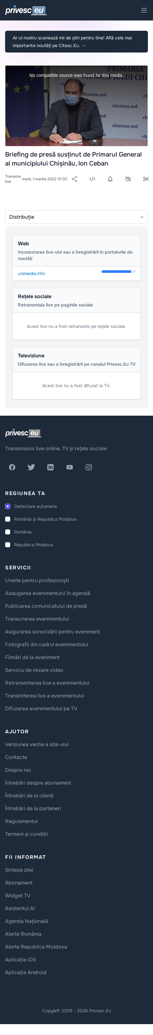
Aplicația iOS (20, 959)
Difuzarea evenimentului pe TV (41, 708)
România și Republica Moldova (45, 519)
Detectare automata (35, 506)
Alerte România (23, 934)
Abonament (19, 882)
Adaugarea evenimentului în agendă (47, 593)
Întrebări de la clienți (29, 795)
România (23, 532)
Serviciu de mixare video (34, 670)
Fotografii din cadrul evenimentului (46, 644)
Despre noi (18, 770)
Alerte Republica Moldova (36, 946)
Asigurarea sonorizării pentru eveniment (52, 631)
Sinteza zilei (19, 870)
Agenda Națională (26, 921)
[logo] (23, 432)
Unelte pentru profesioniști (37, 580)
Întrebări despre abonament (38, 782)
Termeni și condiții (26, 834)
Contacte (16, 757)
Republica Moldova (33, 545)
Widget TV (17, 895)
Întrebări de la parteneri (33, 808)
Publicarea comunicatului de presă (46, 606)
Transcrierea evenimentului (37, 618)
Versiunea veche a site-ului (37, 744)
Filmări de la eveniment (32, 657)
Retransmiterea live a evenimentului (47, 683)
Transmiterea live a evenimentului (44, 695)
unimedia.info (31, 273)
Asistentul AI (20, 908)
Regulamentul (21, 821)
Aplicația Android (26, 972)
